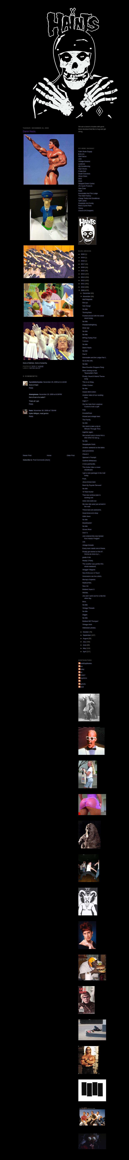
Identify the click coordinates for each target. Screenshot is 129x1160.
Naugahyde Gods (88, 444)
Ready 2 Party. (87, 561)
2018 (83, 261)
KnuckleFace (87, 413)
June (85, 645)
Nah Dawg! (86, 306)
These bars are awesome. (91, 510)
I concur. (85, 341)
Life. (84, 542)
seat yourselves (88, 451)
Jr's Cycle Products (85, 186)
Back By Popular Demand (91, 485)
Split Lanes (82, 201)
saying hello (34, 368)
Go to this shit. (87, 361)
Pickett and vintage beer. (91, 416)
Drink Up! (85, 328)
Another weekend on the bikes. (93, 447)
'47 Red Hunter (87, 492)
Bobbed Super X (88, 589)
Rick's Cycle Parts (84, 206)
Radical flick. (87, 583)
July (84, 642)
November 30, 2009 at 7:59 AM (45, 410)
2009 (83, 290)
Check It (85, 454)
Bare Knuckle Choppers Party (93, 367)
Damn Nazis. (87, 348)
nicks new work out (89, 501)
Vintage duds (87, 624)
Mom (81, 666)
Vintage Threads (88, 608)
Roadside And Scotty (86, 203)
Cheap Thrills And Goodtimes (89, 198)
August (85, 638)
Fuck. (84, 479)
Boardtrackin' (87, 523)
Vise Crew (82, 188)
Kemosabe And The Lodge (88, 193)
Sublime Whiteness (89, 461)
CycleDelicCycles (36, 382)
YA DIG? (82, 675)
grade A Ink (86, 557)
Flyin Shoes (82, 169)
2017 (83, 264)
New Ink (85, 586)
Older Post (71, 455)
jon (80, 681)
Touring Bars (87, 312)
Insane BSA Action (89, 392)
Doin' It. (85, 533)
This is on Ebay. (88, 382)
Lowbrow (81, 164)
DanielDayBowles (85, 663)
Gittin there (86, 516)
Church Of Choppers (85, 210)
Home (49, 455)
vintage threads (88, 545)
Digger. (85, 615)
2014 (83, 274)
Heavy (80, 208)
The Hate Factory (84, 196)
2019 (83, 257)
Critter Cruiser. (87, 385)
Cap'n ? (85, 401)
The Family (86, 420)
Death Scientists (84, 174)
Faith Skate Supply (85, 151)
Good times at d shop (90, 513)
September (87, 635)
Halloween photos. (89, 628)
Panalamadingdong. (89, 325)
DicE (80, 179)
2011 (83, 284)
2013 (83, 277)
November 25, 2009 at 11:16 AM (55, 382)
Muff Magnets (87, 299)
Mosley (81, 669)
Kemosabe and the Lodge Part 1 (94, 357)
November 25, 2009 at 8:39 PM (50, 394)
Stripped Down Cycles (86, 183)
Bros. (84, 601)
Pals (84, 410)
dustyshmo (83, 678)
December (87, 293)
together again (87, 432)
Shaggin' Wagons (88, 570)
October (86, 632)
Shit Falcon (82, 156)
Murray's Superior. (89, 579)
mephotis (82, 684)
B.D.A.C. (81, 154)
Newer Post (27, 455)
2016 (83, 267)
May (84, 648)
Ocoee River (86, 529)
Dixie (80, 181)
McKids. (85, 593)
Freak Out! (82, 171)
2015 (83, 271)
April (85, 652)
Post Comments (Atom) (41, 460)
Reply (31, 388)
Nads (31, 410)
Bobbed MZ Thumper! (90, 621)
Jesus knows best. (89, 482)
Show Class (82, 176)
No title (84, 309)
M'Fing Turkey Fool (89, 338)
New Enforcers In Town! (91, 573)
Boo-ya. (85, 303)
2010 (83, 287)
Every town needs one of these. (93, 548)
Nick (80, 672)
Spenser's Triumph (89, 457)
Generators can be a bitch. (92, 576)
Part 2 (84, 354)
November (87, 296)
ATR (80, 159)
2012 (83, 280)
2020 (83, 254)
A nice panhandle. (88, 464)
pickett (81, 687)
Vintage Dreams (84, 161)
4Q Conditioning (84, 166)
